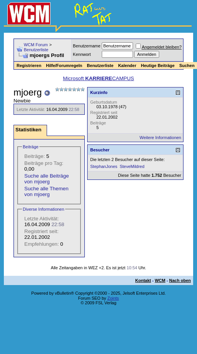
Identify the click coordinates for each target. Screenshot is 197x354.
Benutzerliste (36, 49)
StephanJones (103, 166)
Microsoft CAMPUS (98, 78)
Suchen (187, 65)
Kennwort (82, 54)
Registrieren (29, 65)
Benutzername (87, 46)
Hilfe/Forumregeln (64, 65)
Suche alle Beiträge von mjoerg (46, 179)
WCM (160, 280)
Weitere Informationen (160, 137)
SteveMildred (132, 166)
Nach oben (180, 280)
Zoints (113, 298)
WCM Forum (36, 44)
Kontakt (143, 280)
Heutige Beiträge (157, 65)
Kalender (127, 65)
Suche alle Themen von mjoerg (46, 191)
